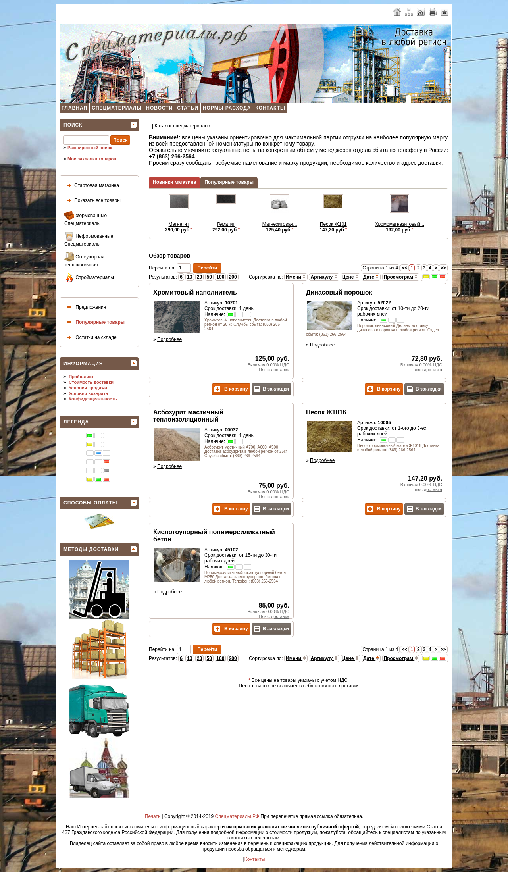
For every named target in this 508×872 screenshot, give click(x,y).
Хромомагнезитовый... (399, 224)
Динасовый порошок (339, 292)
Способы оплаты (90, 503)
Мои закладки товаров (91, 158)
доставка (280, 369)
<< (404, 268)
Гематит (226, 224)
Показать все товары (92, 201)
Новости (159, 108)
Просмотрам (401, 277)
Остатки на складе (90, 338)
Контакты (270, 108)
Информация (83, 363)
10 (189, 277)
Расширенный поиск (89, 147)
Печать (152, 816)
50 (209, 277)
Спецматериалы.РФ (237, 816)
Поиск (73, 125)
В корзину (231, 389)
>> (443, 268)
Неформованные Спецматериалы (88, 239)
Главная (74, 108)
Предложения (85, 307)
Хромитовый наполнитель (195, 292)
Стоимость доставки (91, 382)
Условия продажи (88, 387)
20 (199, 277)
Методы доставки (91, 549)
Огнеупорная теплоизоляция (84, 260)
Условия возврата (88, 393)
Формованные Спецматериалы (85, 218)
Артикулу (323, 277)
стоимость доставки (337, 686)
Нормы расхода (227, 108)
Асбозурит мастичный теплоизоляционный (188, 416)
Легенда (76, 422)
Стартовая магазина (91, 186)
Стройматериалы (89, 278)
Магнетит (179, 224)
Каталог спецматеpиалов (182, 126)
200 (233, 277)
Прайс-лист (81, 376)
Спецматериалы (117, 108)
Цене (350, 277)
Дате (371, 277)
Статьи (187, 108)
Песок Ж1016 (326, 412)
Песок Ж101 (333, 224)
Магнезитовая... (279, 224)
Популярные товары (94, 322)
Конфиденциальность (93, 399)
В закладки (271, 389)
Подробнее (169, 339)
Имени (296, 277)
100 (220, 277)
